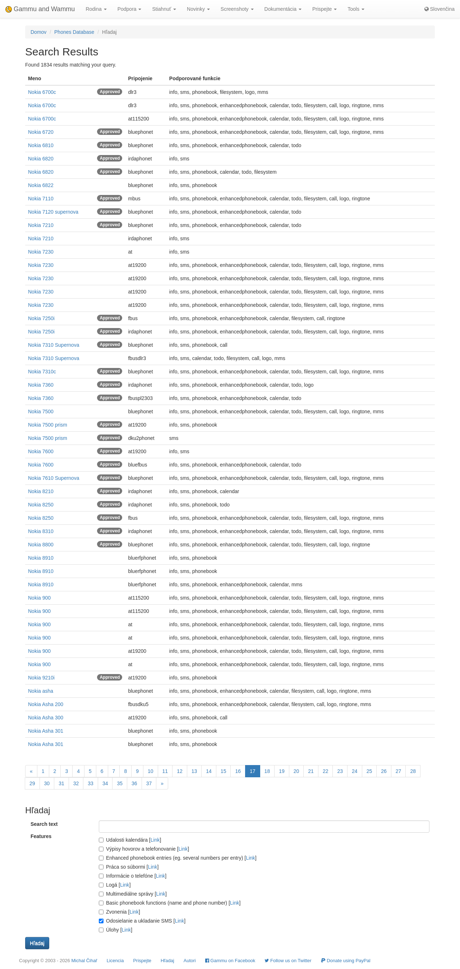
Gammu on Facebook (230, 960)
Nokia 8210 (41, 491)
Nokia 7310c (42, 371)
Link (155, 840)
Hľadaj (167, 960)
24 (355, 771)
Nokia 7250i (41, 318)
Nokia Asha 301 (45, 731)
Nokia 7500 (41, 411)
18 (267, 771)
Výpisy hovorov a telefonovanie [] (144, 849)
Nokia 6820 (41, 159)
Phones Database (74, 32)
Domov (38, 32)
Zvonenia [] (119, 912)
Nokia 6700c (42, 92)
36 (134, 783)
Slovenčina (439, 9)
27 (398, 771)
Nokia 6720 (41, 132)
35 (120, 783)
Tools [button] (356, 9)
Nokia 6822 (41, 185)
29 (32, 783)
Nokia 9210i (41, 678)
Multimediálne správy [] (133, 894)
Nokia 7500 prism (47, 425)
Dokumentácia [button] (283, 9)
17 (253, 771)
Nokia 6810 (41, 145)
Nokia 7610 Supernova (53, 478)
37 (149, 783)
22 (325, 771)
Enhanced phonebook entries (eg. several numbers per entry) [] (178, 858)
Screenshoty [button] (237, 9)
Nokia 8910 (41, 558)
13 (194, 771)
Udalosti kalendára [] (130, 840)
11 (165, 771)
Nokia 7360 (41, 385)
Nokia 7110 (41, 198)
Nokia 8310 (41, 531)
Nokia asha (40, 691)
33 (90, 783)
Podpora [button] (130, 9)
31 (61, 783)
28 (413, 771)
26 (384, 771)
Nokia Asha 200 (45, 704)
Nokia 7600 (41, 451)
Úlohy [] (115, 930)
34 (105, 783)
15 (223, 771)
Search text (44, 824)
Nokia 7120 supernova (53, 212)
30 (47, 783)
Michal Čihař (84, 960)
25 (369, 771)
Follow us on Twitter (287, 960)
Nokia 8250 (41, 505)
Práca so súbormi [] (128, 867)
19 (282, 771)
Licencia (115, 960)
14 (209, 771)
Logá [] (115, 885)
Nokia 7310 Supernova (53, 345)
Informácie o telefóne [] (132, 876)
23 (340, 771)
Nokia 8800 (41, 544)
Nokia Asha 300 (45, 717)
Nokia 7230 (41, 252)
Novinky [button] (198, 9)
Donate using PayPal (346, 960)
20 (296, 771)
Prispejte (142, 960)
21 (311, 771)
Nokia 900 (39, 598)
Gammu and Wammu (40, 9)
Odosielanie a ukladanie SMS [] (142, 921)
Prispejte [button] (324, 9)
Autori (190, 960)
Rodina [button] (96, 9)
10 (150, 771)
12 (180, 771)
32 (76, 783)
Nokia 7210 (41, 225)
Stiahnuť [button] (164, 9)
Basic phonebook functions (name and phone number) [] (169, 903)
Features (41, 836)
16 (238, 771)
